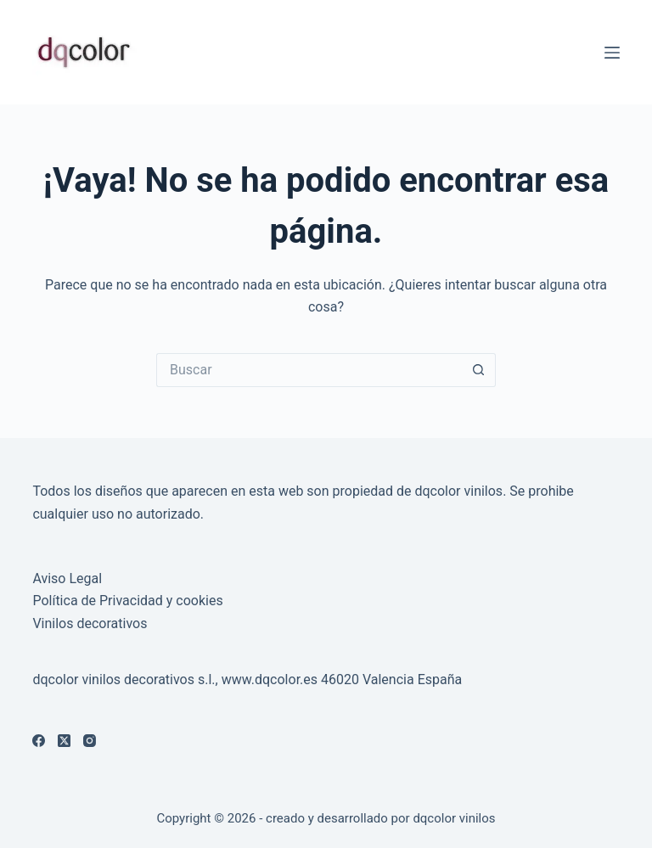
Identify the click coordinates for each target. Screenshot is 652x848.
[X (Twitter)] (64, 740)
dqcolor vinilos (454, 818)
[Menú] (612, 52)
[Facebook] (38, 740)
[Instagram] (89, 740)
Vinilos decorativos (89, 623)
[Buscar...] (309, 370)
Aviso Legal (67, 578)
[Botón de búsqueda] (479, 370)
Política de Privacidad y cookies (127, 600)
